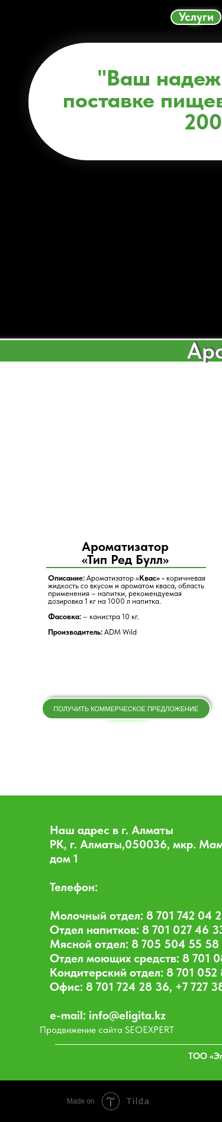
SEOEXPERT (149, 1029)
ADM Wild (120, 631)
